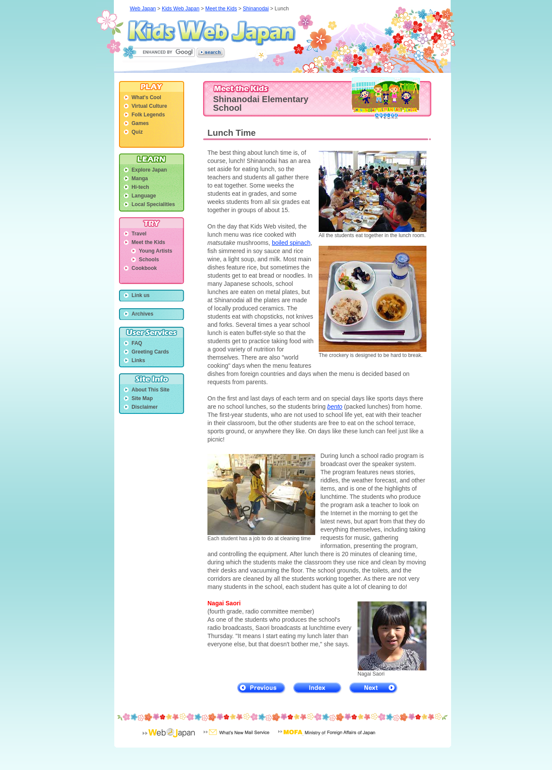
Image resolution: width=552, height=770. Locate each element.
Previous (261, 688)
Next (373, 688)
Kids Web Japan (211, 33)
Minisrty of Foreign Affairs (326, 738)
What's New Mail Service (237, 738)
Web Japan (143, 9)
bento (334, 406)
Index (317, 688)
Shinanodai (256, 9)
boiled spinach (291, 242)
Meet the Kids (221, 9)
